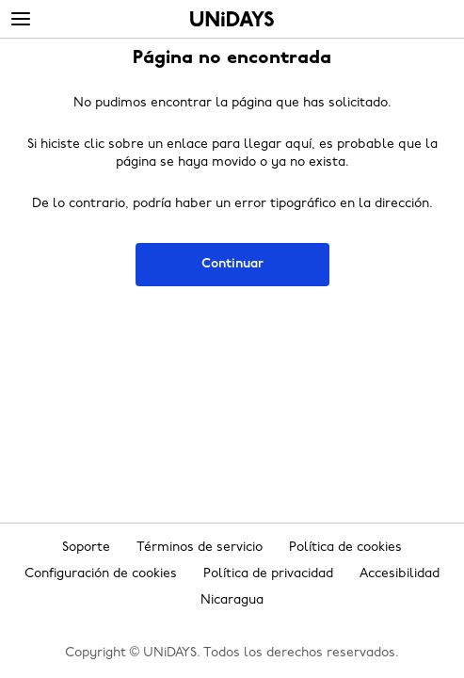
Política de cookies (345, 548)
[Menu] (20, 19)
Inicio (232, 18)
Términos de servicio (199, 548)
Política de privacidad (268, 574)
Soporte (86, 548)
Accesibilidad (400, 574)
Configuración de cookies (100, 574)
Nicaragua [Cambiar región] (232, 600)
